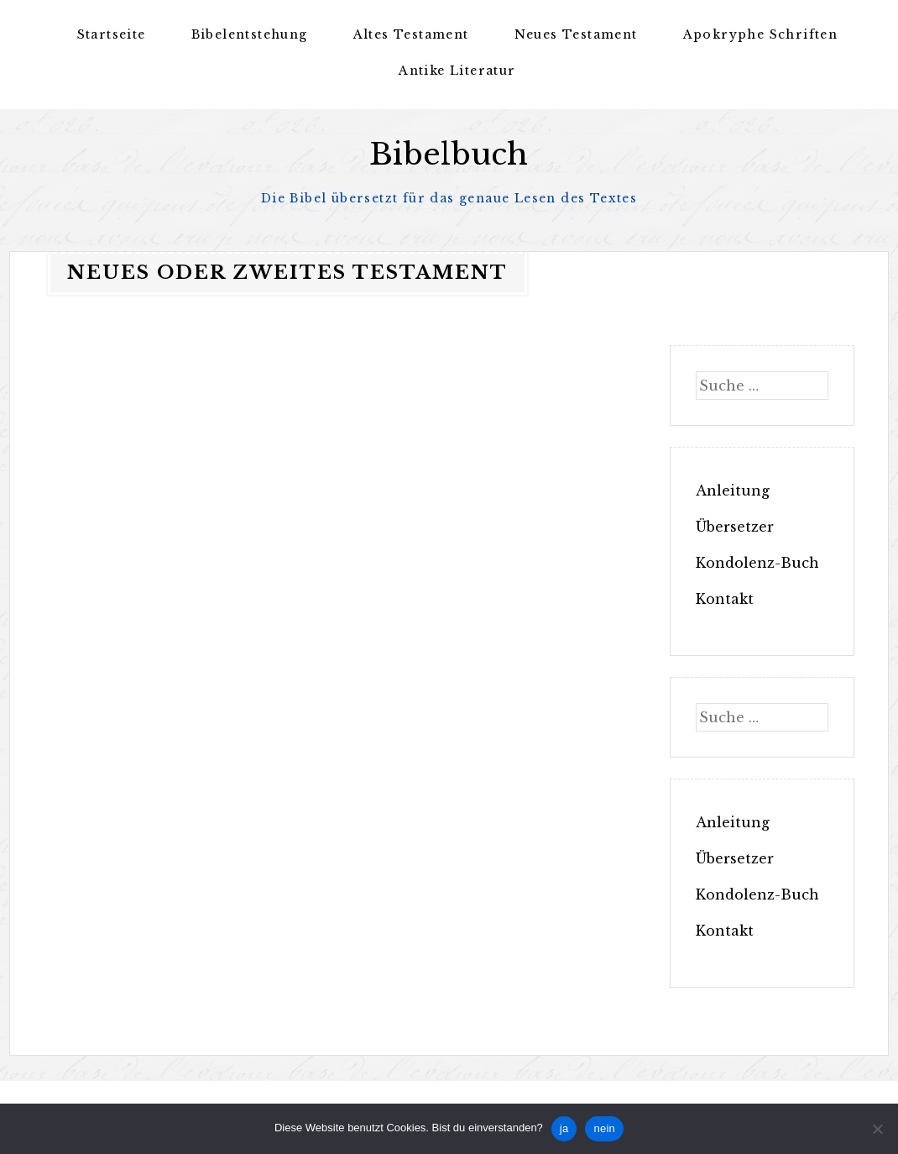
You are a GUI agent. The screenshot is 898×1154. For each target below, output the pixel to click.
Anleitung (733, 490)
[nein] (877, 1128)
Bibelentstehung (249, 34)
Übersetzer (735, 526)
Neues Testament (576, 34)
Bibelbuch (448, 154)
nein (604, 1128)
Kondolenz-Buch (757, 562)
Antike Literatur (457, 70)
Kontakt (725, 598)
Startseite (111, 34)
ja (564, 1128)
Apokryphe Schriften (760, 34)
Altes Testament (411, 34)
